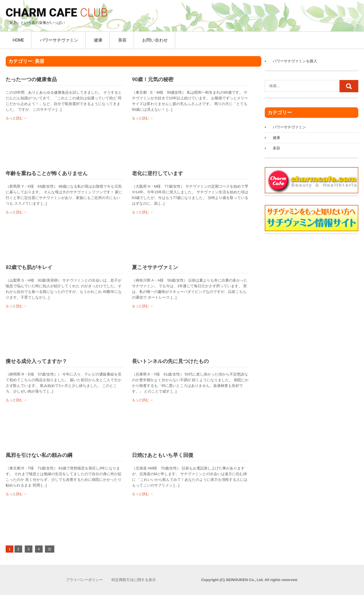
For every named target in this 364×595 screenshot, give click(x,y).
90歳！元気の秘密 (152, 79)
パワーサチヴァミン (59, 40)
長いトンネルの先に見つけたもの (170, 361)
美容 (122, 40)
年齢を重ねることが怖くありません (47, 173)
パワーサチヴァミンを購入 (295, 61)
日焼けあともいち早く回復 (162, 455)
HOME (18, 40)
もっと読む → (16, 118)
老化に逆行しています (157, 173)
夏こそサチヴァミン (155, 267)
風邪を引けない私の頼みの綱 (39, 455)
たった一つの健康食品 (31, 79)
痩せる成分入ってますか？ (36, 361)
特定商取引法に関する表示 (133, 580)
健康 (98, 40)
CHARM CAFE (57, 12)
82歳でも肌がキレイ (29, 267)
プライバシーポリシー (84, 580)
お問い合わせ (155, 40)
